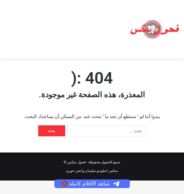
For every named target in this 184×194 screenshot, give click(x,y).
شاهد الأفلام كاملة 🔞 (90, 183)
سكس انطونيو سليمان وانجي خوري (92, 171)
